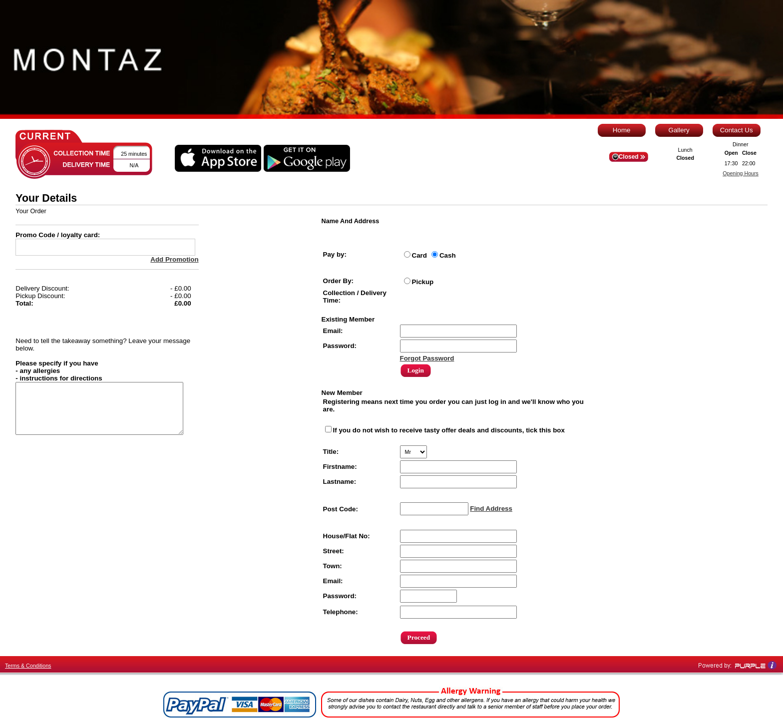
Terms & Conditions (28, 666)
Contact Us (736, 130)
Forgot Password (427, 358)
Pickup (423, 282)
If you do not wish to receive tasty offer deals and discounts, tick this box (449, 430)
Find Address (491, 508)
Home (622, 130)
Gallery (679, 130)
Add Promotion (174, 259)
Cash (447, 255)
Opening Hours (741, 173)
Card (419, 255)
